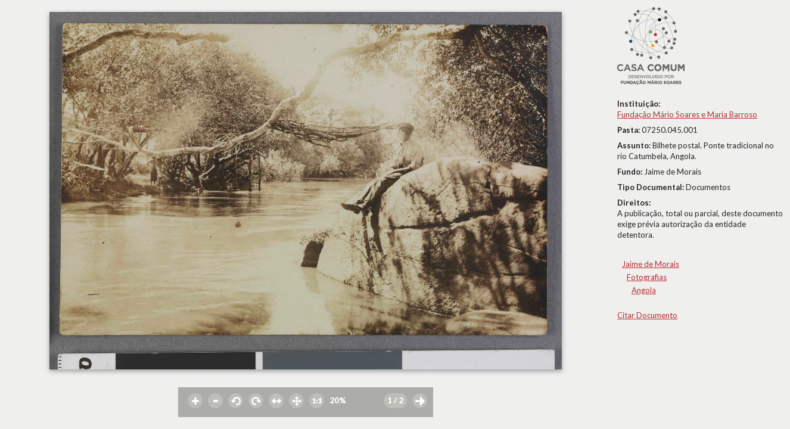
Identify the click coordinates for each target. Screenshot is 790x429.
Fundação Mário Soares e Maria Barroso (687, 114)
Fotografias (647, 277)
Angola (644, 290)
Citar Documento (647, 315)
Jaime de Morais (650, 264)
